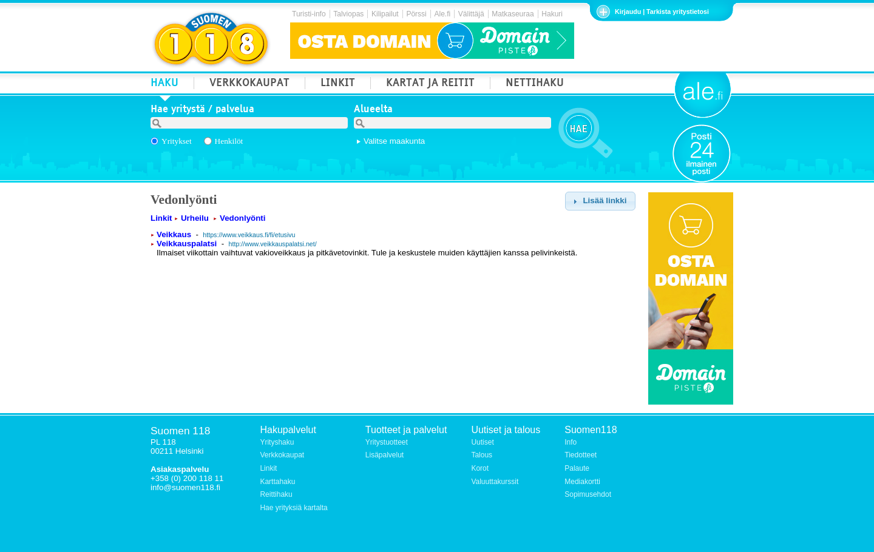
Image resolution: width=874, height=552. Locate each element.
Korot (480, 468)
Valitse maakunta (394, 141)
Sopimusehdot (587, 494)
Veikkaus (174, 234)
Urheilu (195, 218)
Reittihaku (276, 494)
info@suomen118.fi (185, 487)
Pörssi (416, 14)
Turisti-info (309, 14)
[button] (600, 201)
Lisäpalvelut (384, 455)
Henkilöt (229, 141)
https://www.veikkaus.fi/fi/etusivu (249, 234)
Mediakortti (582, 481)
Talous (481, 455)
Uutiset (482, 442)
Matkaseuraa (513, 14)
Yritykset (176, 141)
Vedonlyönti (243, 218)
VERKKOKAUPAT (249, 84)
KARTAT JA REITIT (430, 84)
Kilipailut (385, 14)
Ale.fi (442, 14)
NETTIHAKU (535, 84)
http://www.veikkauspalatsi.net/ (273, 243)
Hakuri (552, 14)
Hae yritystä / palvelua (202, 110)
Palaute (576, 468)
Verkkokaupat (282, 455)
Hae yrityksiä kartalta (293, 507)
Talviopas (348, 14)
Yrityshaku (277, 442)
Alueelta (373, 110)
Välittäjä (471, 14)
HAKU (164, 84)
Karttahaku (277, 481)
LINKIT (337, 84)
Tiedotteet (580, 455)
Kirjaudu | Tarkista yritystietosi (662, 11)
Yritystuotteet (386, 442)
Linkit (161, 218)
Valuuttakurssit (494, 481)
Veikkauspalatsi (187, 243)
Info (570, 442)
